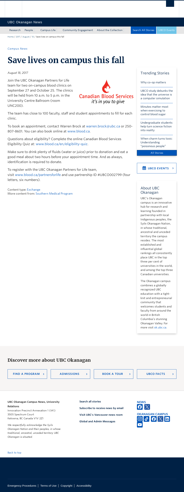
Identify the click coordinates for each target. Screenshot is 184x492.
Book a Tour (112, 374)
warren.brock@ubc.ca (103, 126)
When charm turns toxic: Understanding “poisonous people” (157, 142)
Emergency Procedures (22, 485)
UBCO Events (166, 30)
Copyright (66, 485)
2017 (18, 36)
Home (10, 36)
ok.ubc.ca (160, 327)
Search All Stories (143, 30)
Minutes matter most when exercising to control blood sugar (154, 110)
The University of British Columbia (16, 9)
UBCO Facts (155, 374)
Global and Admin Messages (97, 421)
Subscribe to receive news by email (101, 408)
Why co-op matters (153, 82)
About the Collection (110, 30)
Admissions (69, 374)
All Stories (157, 152)
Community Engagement (78, 30)
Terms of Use (48, 485)
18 (33, 36)
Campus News (17, 48)
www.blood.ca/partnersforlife (38, 175)
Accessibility (84, 485)
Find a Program (26, 374)
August (25, 36)
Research (15, 30)
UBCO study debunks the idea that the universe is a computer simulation (157, 94)
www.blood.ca (78, 131)
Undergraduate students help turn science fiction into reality (156, 126)
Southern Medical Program (54, 193)
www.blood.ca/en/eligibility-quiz (62, 144)
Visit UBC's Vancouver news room (101, 414)
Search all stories (90, 401)
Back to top (16, 452)
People (29, 30)
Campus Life (48, 30)
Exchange (33, 189)
